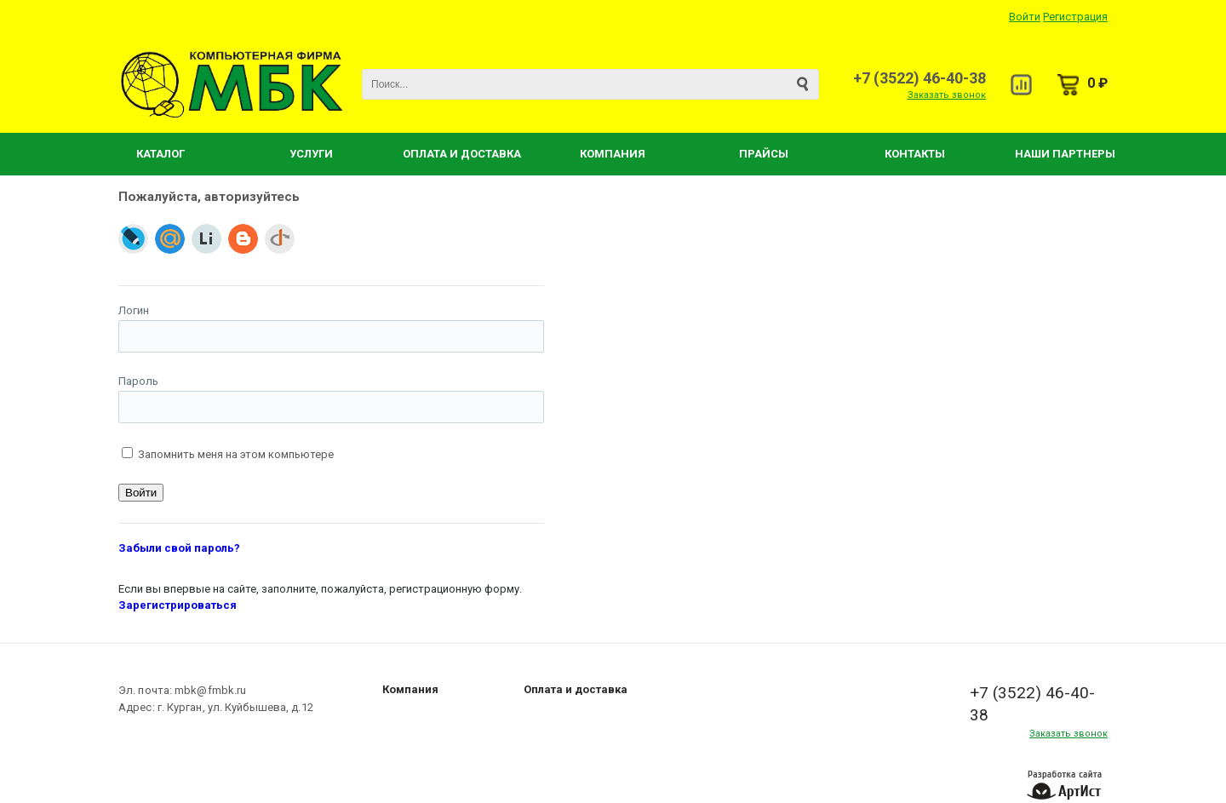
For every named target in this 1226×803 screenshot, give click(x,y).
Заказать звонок (947, 94)
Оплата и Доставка (462, 153)
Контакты (915, 153)
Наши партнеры (1065, 153)
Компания (612, 153)
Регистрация (1075, 16)
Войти (1024, 16)
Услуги (311, 153)
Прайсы (763, 153)
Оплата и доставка (575, 689)
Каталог (160, 153)
